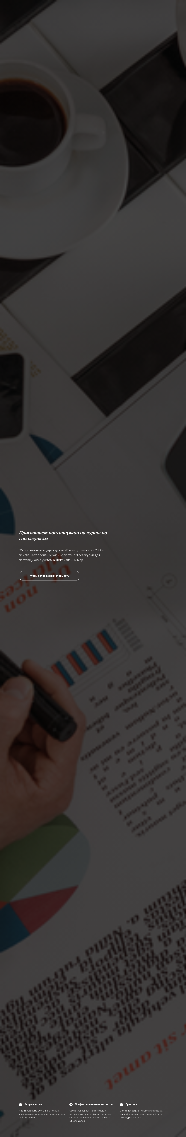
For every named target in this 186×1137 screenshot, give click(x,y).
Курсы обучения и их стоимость (49, 575)
